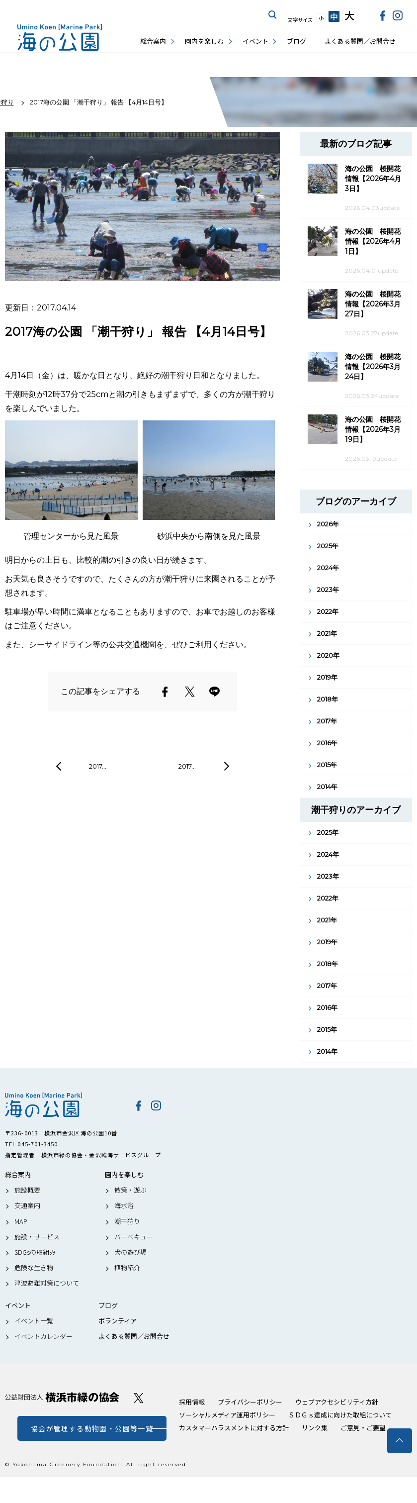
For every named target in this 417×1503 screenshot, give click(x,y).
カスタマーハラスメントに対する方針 (234, 1427)
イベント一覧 (33, 1320)
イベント (255, 41)
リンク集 (315, 1427)
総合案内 (153, 41)
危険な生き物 (33, 1267)
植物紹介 (127, 1267)
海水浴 (124, 1205)
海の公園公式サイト (59, 37)
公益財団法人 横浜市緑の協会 (62, 1397)
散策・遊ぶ (130, 1190)
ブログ (296, 41)
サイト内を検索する (272, 14)
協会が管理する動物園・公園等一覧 (92, 1428)
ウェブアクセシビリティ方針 (336, 1401)
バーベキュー (133, 1236)
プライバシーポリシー (250, 1401)
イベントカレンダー (43, 1336)
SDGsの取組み (35, 1252)
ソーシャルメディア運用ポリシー (227, 1414)
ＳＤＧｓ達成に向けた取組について (340, 1414)
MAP (20, 1221)
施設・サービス (37, 1236)
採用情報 (192, 1401)
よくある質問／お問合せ (360, 41)
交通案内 (27, 1205)
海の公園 (62, 1105)
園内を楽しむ (204, 41)
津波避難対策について (46, 1283)
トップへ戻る (399, 1440)
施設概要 (27, 1190)
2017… (97, 766)
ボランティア (117, 1320)
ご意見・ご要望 (363, 1427)
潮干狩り (127, 1221)
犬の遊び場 (130, 1252)
